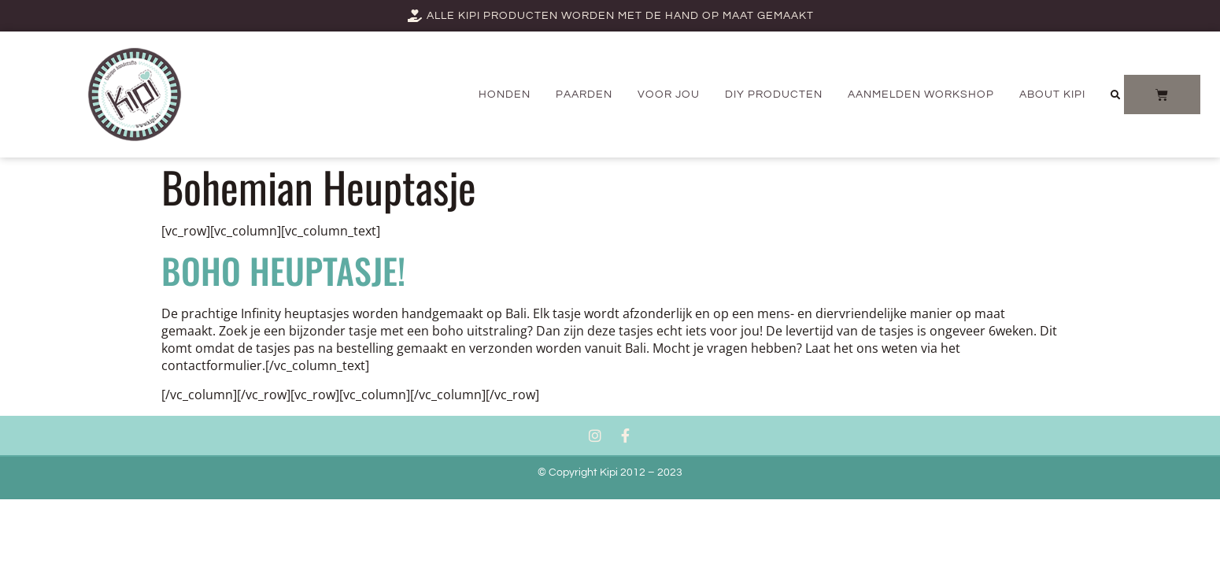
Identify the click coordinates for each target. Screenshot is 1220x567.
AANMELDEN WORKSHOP (921, 94)
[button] (1115, 95)
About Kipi (1052, 94)
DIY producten (774, 94)
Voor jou (669, 94)
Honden (505, 94)
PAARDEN (584, 94)
